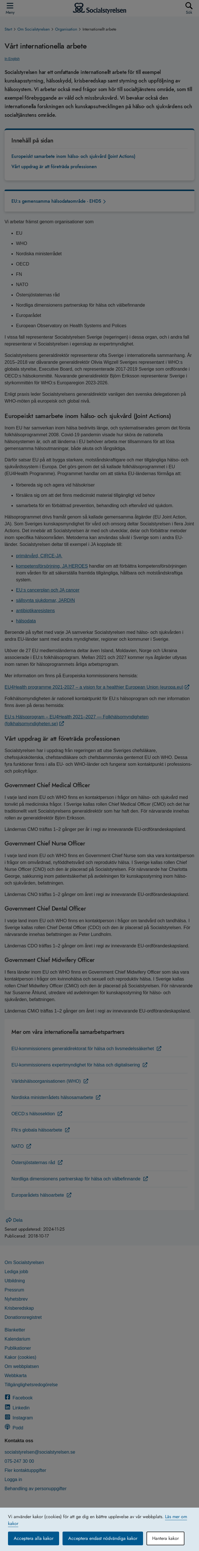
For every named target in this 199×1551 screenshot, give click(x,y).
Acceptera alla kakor (33, 1538)
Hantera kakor (165, 1538)
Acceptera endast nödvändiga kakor (102, 1538)
